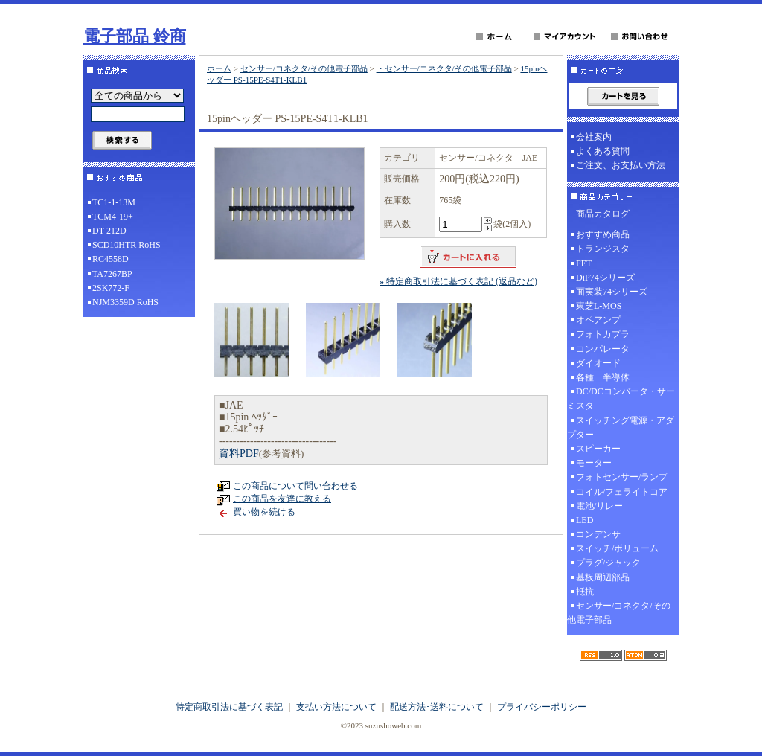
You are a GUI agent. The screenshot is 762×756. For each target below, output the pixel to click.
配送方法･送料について (437, 707)
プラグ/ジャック (608, 562)
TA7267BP (112, 274)
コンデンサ (598, 534)
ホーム (219, 68)
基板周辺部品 (603, 577)
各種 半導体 (603, 377)
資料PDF (239, 453)
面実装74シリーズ (611, 291)
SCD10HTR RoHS (126, 245)
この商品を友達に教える (282, 498)
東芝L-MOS (598, 306)
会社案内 (594, 137)
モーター (594, 463)
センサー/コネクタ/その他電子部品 (304, 68)
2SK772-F (110, 288)
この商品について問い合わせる (295, 486)
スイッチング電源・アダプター (620, 427)
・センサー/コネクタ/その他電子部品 (444, 68)
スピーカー (598, 448)
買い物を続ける (264, 512)
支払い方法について (336, 707)
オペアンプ (598, 320)
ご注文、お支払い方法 (620, 165)
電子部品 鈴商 (134, 36)
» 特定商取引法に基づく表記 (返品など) (458, 281)
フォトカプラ (603, 334)
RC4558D (110, 259)
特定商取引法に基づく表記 (229, 707)
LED (584, 520)
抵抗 (585, 591)
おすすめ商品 (603, 234)
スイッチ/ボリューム (617, 548)
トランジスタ (603, 248)
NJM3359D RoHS (125, 302)
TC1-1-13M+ (116, 202)
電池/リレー (599, 506)
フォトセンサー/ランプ (621, 477)
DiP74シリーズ (605, 277)
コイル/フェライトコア (621, 492)
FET (584, 263)
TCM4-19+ (112, 216)
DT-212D (109, 230)
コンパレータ (603, 349)
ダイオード (598, 363)
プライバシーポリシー (541, 707)
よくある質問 (603, 151)
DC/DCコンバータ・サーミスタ (621, 398)
